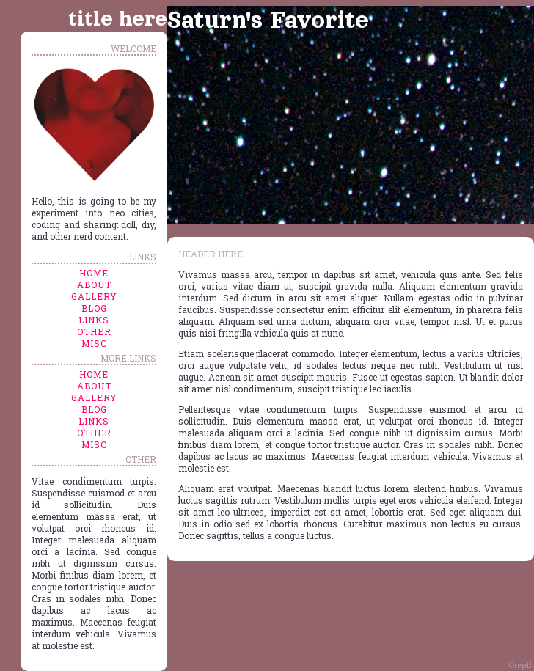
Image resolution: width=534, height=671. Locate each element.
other (94, 331)
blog (94, 308)
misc (94, 343)
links (93, 320)
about (94, 284)
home (94, 273)
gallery (94, 296)
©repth (520, 664)
